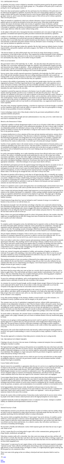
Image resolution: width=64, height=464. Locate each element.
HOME (3, 461)
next (4, 457)
